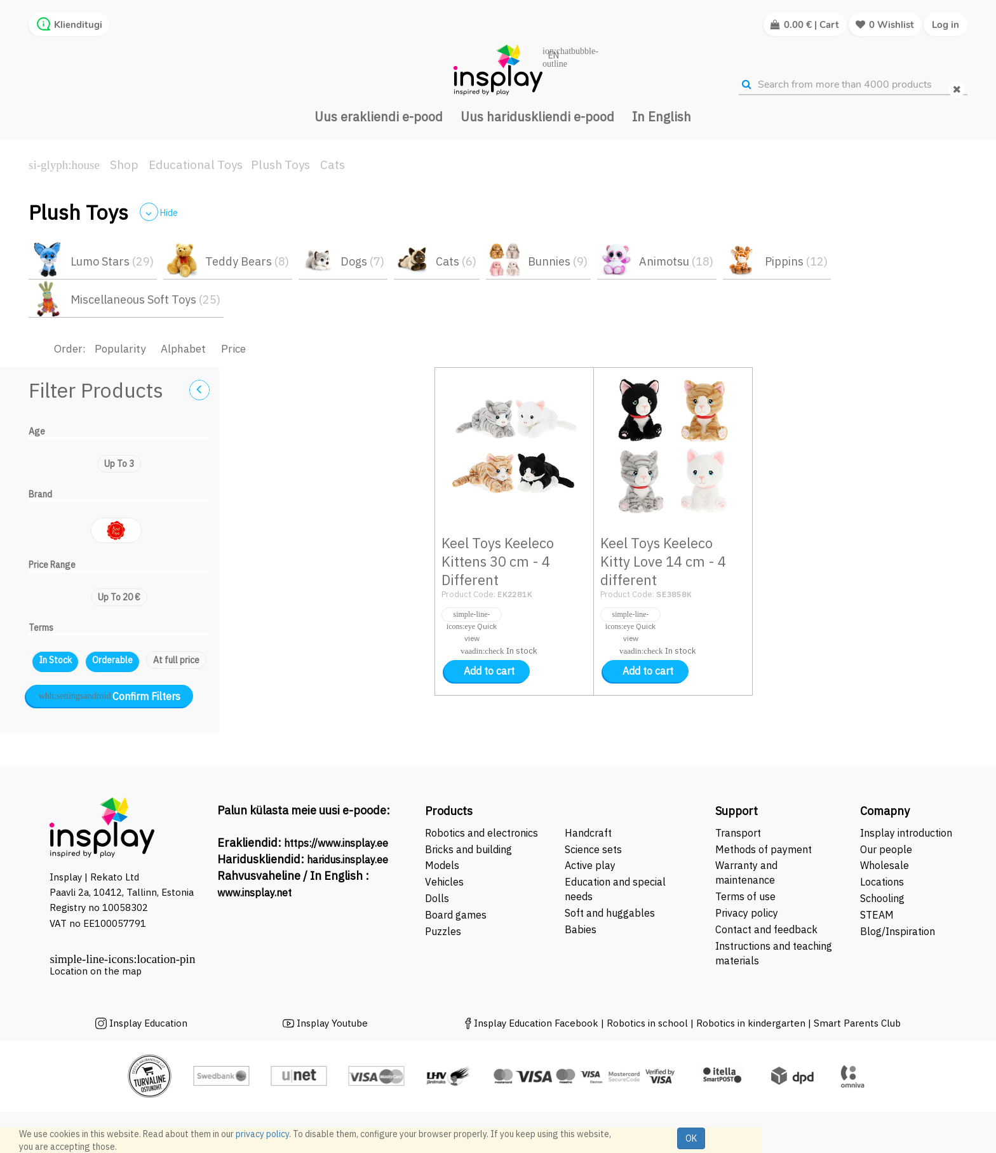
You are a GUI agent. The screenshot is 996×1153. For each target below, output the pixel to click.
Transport (738, 832)
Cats (332, 164)
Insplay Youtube (332, 1023)
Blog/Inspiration (897, 931)
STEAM (877, 914)
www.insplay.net (254, 892)
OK (691, 1138)
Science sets (594, 849)
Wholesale (884, 865)
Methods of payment (763, 849)
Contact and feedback (766, 929)
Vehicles (444, 881)
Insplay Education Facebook (536, 1023)
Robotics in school (647, 1023)
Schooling (882, 898)
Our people (886, 849)
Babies (580, 929)
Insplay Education (148, 1023)
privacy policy (262, 1134)
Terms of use (745, 896)
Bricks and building (468, 849)
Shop (124, 164)
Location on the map (96, 971)
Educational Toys (196, 164)
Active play (590, 865)
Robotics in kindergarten (752, 1023)
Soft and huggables (610, 913)
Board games (456, 914)
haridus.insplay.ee (347, 859)
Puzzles (443, 931)
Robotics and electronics (481, 832)
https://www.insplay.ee (336, 843)
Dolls (437, 898)
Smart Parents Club (857, 1023)
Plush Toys (280, 164)
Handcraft (588, 832)
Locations (882, 881)
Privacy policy (746, 913)
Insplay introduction (906, 832)
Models (442, 865)
